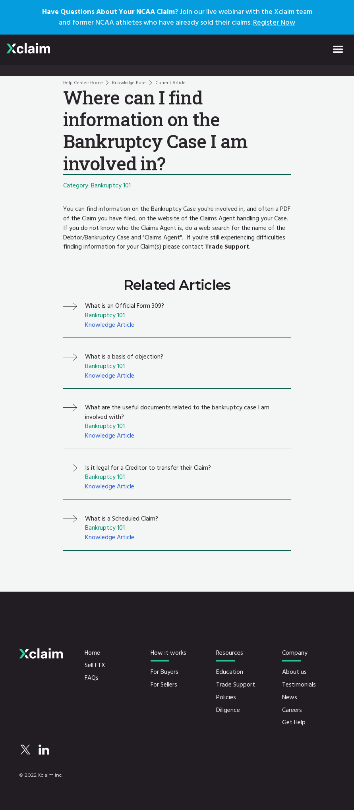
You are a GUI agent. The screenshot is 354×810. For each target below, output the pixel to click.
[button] (338, 49)
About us (294, 672)
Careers (292, 710)
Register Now (274, 22)
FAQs (92, 678)
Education (229, 672)
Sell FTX (95, 665)
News (289, 697)
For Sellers (164, 685)
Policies (226, 697)
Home (92, 653)
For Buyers (164, 672)
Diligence (228, 710)
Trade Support (235, 685)
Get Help (294, 722)
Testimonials (299, 685)
